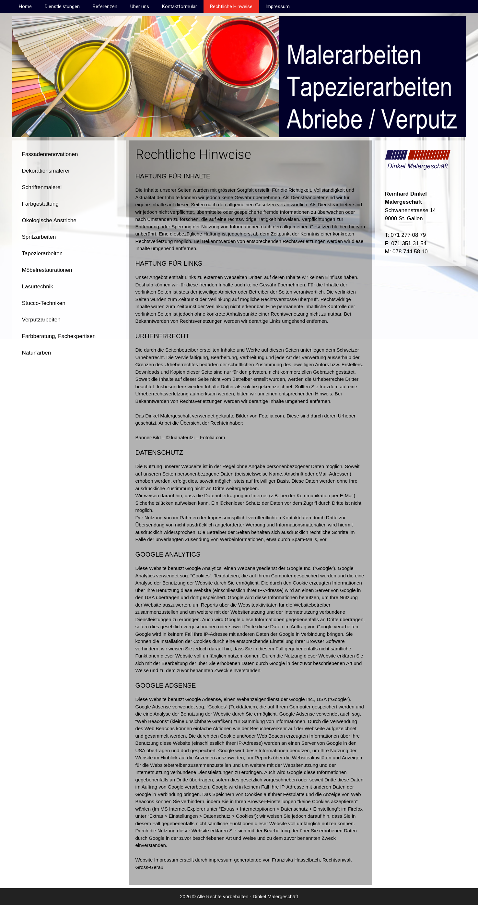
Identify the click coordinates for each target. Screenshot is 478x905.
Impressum (277, 6)
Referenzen (105, 6)
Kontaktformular (179, 6)
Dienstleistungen (62, 6)
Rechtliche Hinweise (231, 6)
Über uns (139, 6)
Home (25, 6)
